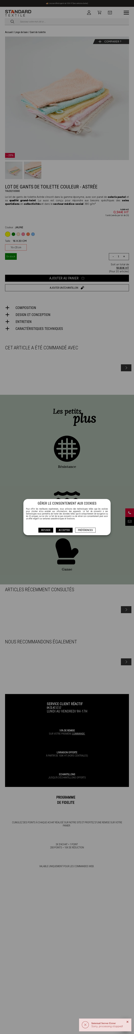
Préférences (85, 530)
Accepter (64, 530)
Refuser (45, 530)
